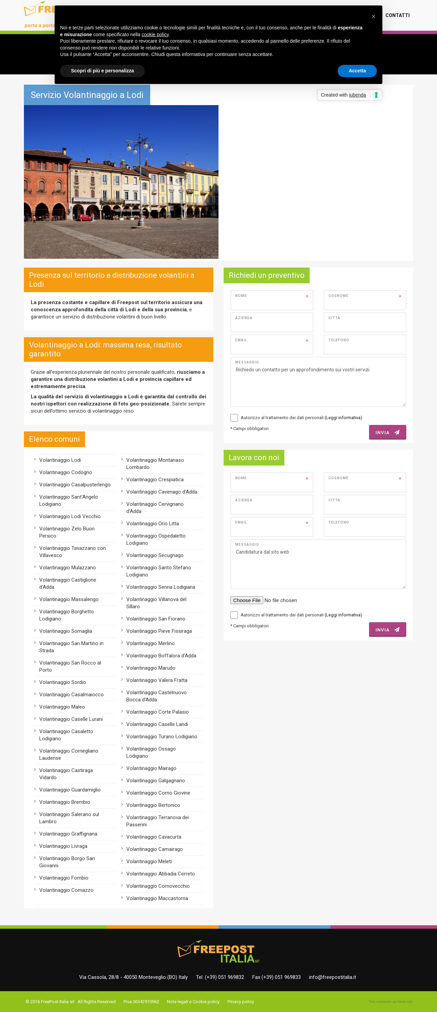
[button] (373, 16)
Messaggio (247, 362)
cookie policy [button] (155, 34)
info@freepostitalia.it (332, 977)
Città (334, 318)
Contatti (397, 15)
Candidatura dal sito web (318, 564)
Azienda (244, 318)
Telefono (338, 340)
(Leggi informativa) (343, 417)
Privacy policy (240, 1001)
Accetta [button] (357, 70)
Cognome (338, 296)
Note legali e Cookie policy (193, 1001)
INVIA (388, 432)
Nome (241, 296)
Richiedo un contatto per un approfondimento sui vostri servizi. (318, 382)
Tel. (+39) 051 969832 (220, 977)
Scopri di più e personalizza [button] (102, 70)
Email (241, 340)
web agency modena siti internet (391, 1002)
